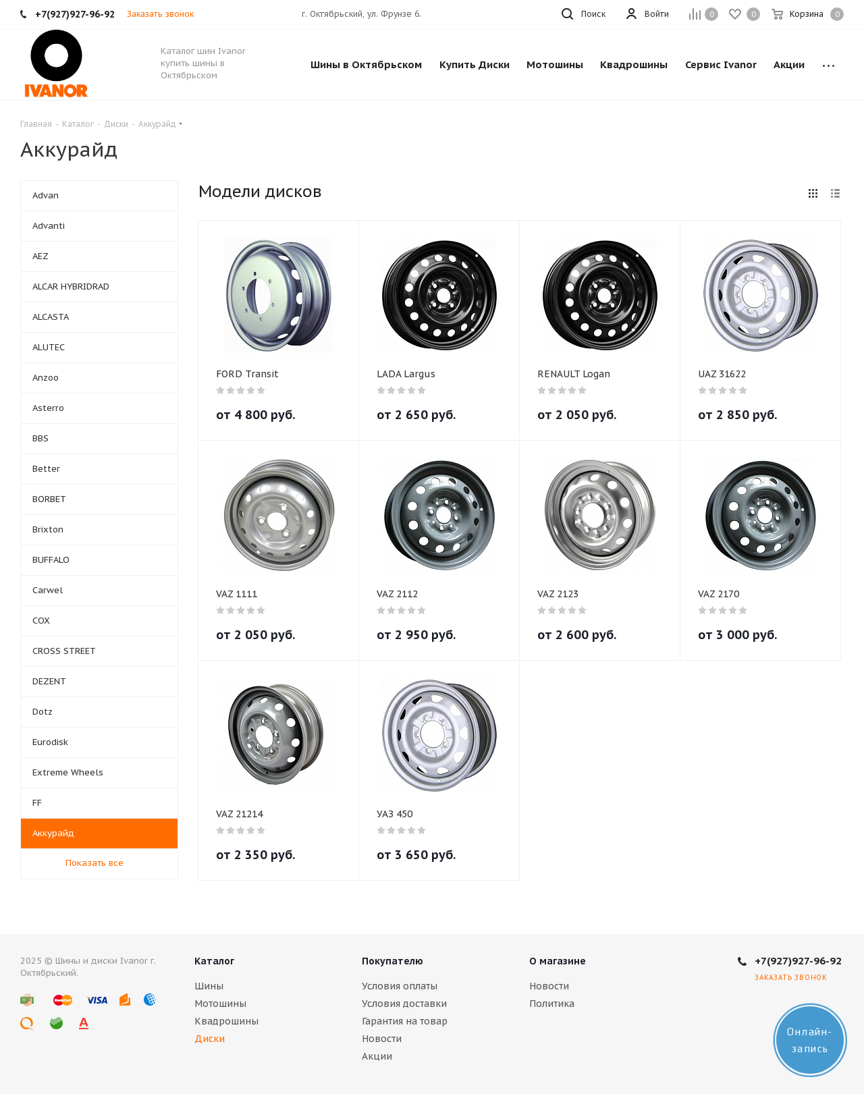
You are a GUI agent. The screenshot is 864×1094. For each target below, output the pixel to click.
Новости (382, 1039)
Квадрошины (226, 1021)
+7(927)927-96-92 (798, 960)
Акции (377, 1056)
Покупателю (392, 961)
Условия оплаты (399, 986)
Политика (551, 1003)
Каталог (214, 961)
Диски (209, 1039)
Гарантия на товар (405, 1021)
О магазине (557, 961)
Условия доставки (404, 1003)
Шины (208, 986)
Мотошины (220, 1003)
